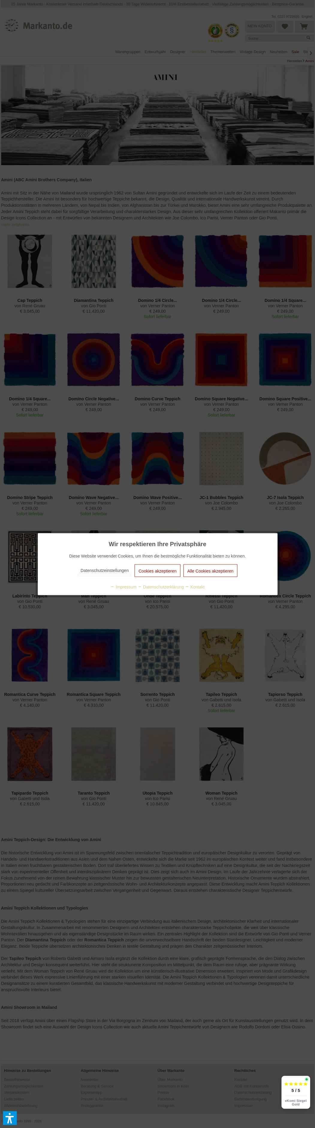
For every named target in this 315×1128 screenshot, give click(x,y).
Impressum (123, 586)
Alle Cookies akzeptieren (210, 570)
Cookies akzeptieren (157, 570)
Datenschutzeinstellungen (105, 570)
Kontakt (194, 586)
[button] (10, 1118)
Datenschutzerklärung (161, 586)
